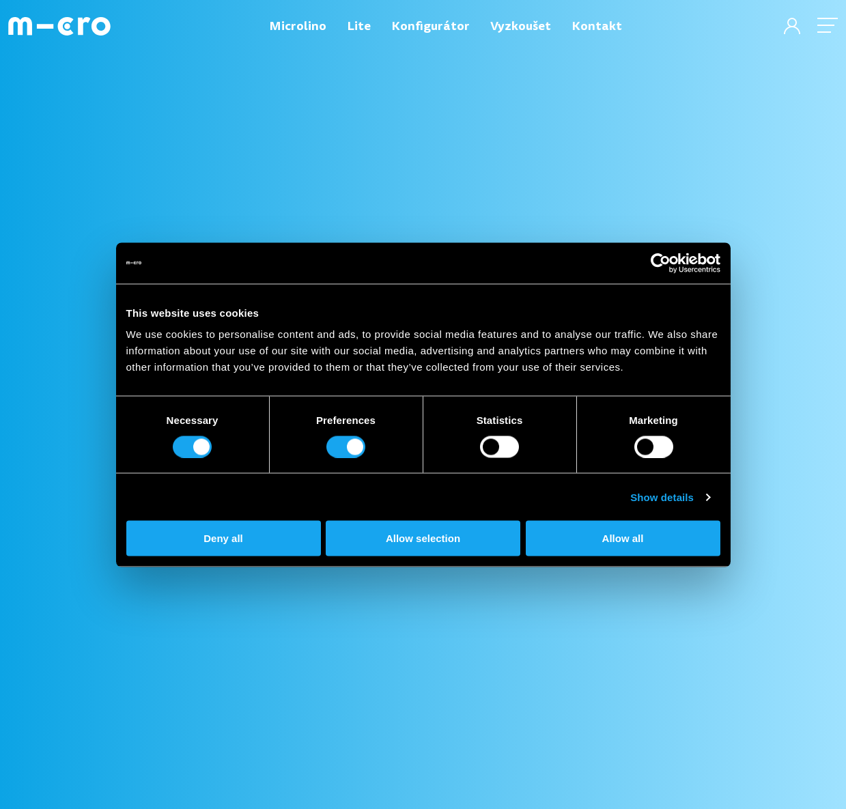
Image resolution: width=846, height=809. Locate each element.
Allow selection (423, 538)
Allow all (623, 538)
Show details (662, 496)
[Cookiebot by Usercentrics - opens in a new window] (660, 263)
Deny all (223, 538)
